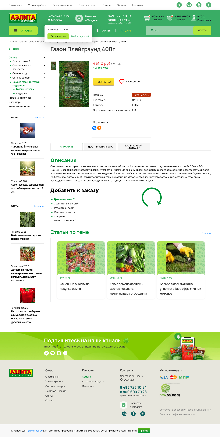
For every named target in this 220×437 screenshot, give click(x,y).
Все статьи (39, 206)
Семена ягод (20, 73)
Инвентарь (15, 102)
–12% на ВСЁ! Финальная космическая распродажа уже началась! (25, 150)
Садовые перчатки (65, 212)
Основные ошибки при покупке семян (75, 286)
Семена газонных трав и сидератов (26, 83)
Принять (144, 430)
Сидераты (22, 93)
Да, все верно (58, 36)
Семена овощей (21, 61)
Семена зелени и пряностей (22, 67)
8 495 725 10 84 (119, 16)
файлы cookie (35, 430)
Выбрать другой (80, 36)
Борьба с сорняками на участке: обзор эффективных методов (180, 288)
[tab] (66, 147)
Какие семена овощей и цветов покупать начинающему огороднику (129, 288)
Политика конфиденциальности (177, 414)
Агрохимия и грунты (20, 97)
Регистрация (204, 20)
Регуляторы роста (65, 208)
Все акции (39, 117)
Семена (13, 57)
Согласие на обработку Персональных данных (185, 409)
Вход (201, 16)
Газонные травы (25, 89)
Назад (16, 49)
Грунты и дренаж (64, 199)
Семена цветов (21, 77)
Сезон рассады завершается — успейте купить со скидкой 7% (27, 188)
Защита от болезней (66, 203)
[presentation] (66, 146)
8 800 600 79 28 (119, 20)
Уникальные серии (19, 106)
